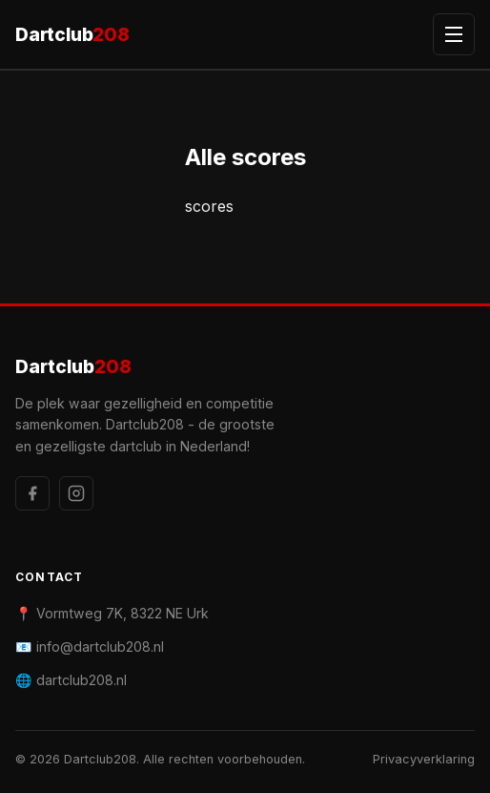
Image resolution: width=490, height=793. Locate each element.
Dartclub (72, 35)
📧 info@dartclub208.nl (89, 646)
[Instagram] (76, 493)
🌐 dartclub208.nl (71, 680)
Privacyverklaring (424, 759)
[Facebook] (32, 493)
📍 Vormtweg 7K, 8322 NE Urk (112, 613)
